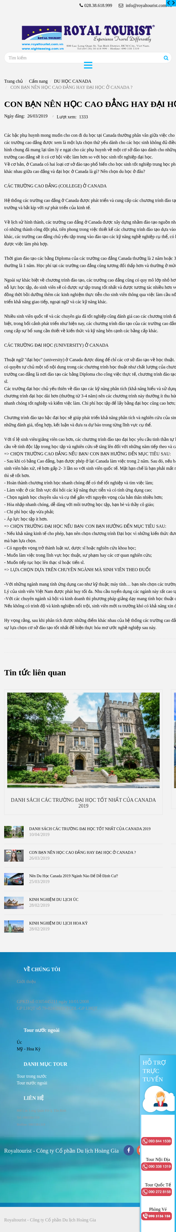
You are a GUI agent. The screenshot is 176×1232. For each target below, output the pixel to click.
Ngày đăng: (14, 116)
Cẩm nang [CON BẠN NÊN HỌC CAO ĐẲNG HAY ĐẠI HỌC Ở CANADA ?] (38, 81)
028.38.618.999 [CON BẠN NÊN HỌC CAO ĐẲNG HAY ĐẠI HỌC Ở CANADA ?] (98, 5)
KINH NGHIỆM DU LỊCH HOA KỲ (58, 923)
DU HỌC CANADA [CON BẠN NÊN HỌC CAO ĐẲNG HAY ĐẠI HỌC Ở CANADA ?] (72, 81)
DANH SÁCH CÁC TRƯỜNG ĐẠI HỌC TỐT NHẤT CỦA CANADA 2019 (90, 829)
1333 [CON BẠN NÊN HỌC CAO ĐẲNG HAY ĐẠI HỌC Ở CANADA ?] (83, 116)
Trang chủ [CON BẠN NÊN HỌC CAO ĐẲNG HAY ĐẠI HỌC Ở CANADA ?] (13, 81)
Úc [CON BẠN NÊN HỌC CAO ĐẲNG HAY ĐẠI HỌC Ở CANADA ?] (19, 1042)
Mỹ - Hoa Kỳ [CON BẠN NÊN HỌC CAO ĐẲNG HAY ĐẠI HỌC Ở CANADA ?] (29, 1049)
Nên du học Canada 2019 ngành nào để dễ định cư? (73, 876)
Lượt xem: (66, 116)
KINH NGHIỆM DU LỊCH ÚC (53, 900)
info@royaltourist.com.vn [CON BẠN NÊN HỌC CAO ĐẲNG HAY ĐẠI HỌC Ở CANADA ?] (145, 5)
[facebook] (128, 1151)
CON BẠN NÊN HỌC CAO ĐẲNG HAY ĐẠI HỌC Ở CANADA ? (82, 852)
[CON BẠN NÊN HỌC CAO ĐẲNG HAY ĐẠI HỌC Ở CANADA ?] (169, 3)
